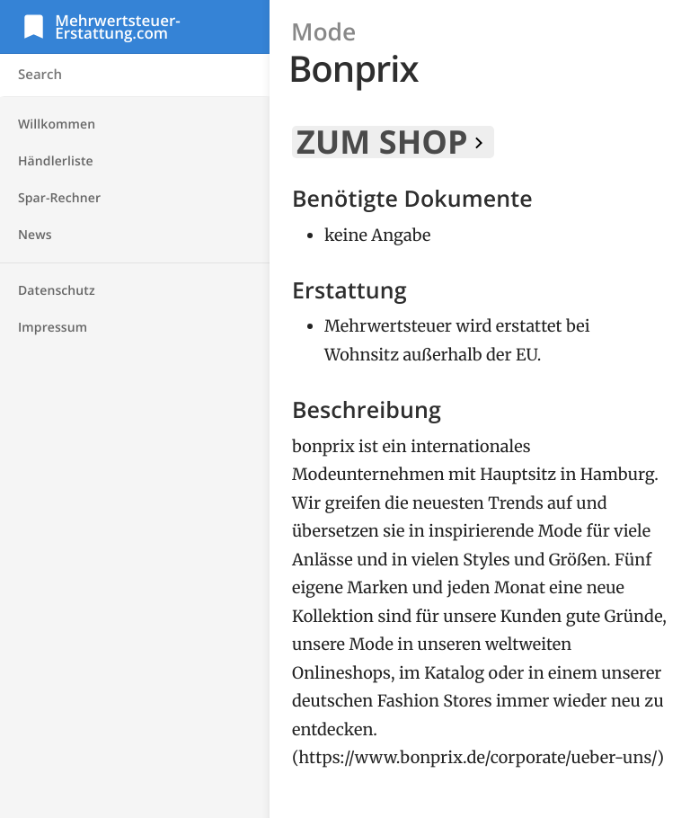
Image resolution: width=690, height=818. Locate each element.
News (35, 235)
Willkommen (56, 124)
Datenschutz (56, 290)
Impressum (52, 327)
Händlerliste (55, 161)
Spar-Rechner (59, 198)
